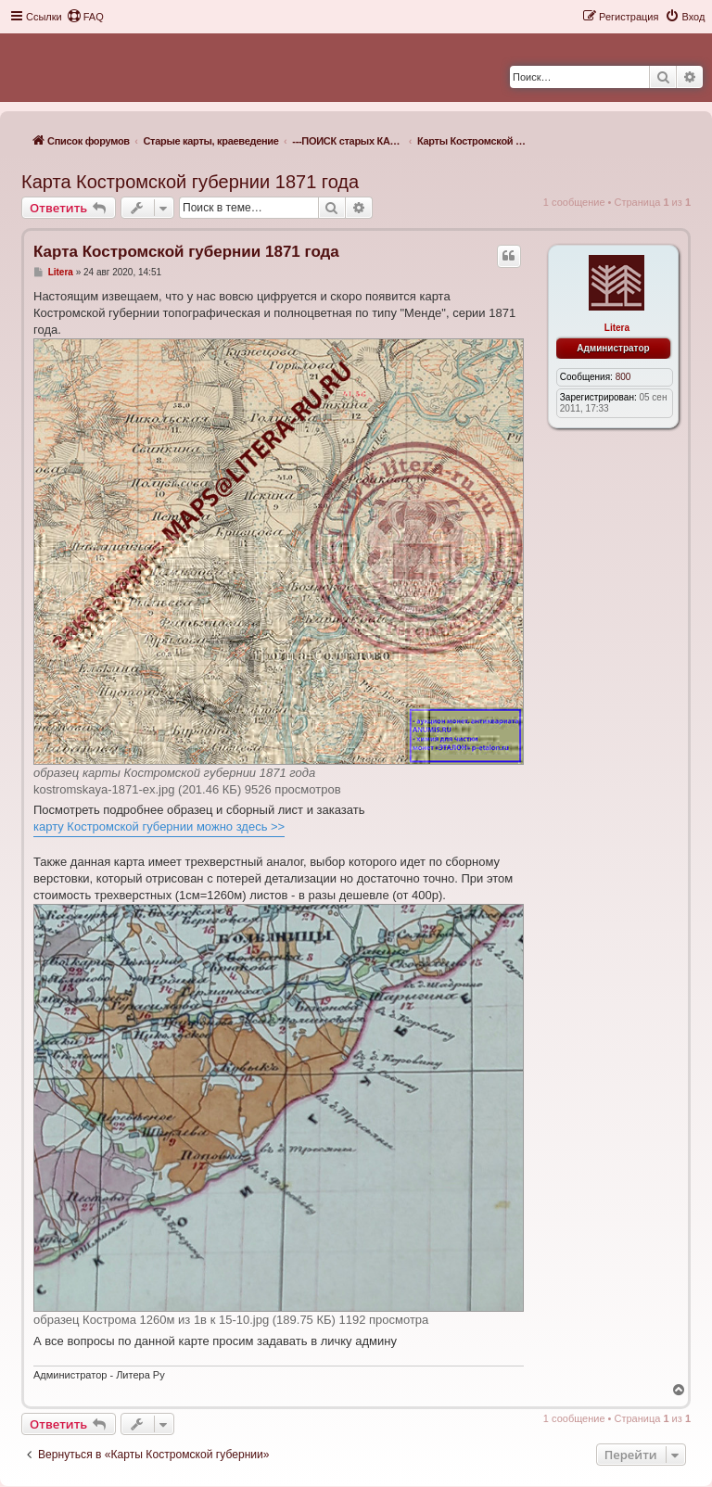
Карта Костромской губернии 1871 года (190, 182)
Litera (616, 328)
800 (623, 377)
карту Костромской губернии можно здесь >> (159, 826)
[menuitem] (85, 17)
